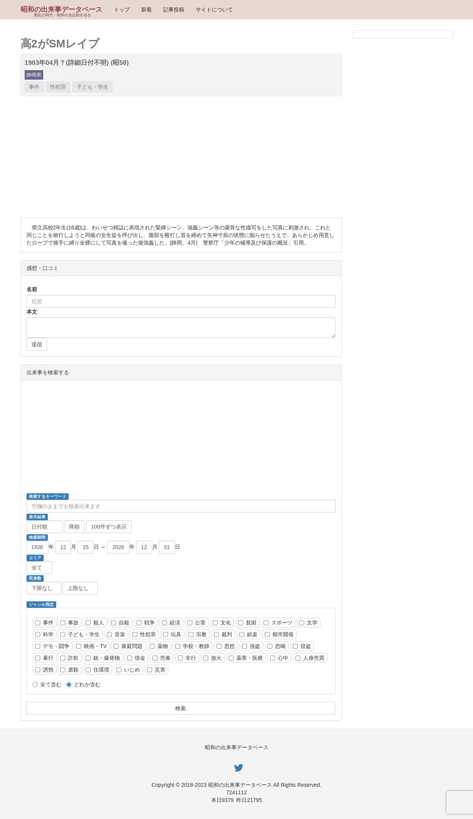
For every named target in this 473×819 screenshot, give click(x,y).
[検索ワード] (181, 506)
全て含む (47, 684)
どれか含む (83, 684)
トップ (122, 9)
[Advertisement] (181, 157)
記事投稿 (173, 9)
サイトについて (214, 9)
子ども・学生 (92, 87)
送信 (36, 344)
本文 (32, 312)
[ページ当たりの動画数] (109, 526)
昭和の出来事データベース (61, 9)
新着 (146, 9)
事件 (34, 87)
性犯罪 (58, 87)
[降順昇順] (74, 526)
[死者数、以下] (80, 588)
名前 (32, 289)
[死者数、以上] (44, 588)
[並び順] (45, 526)
